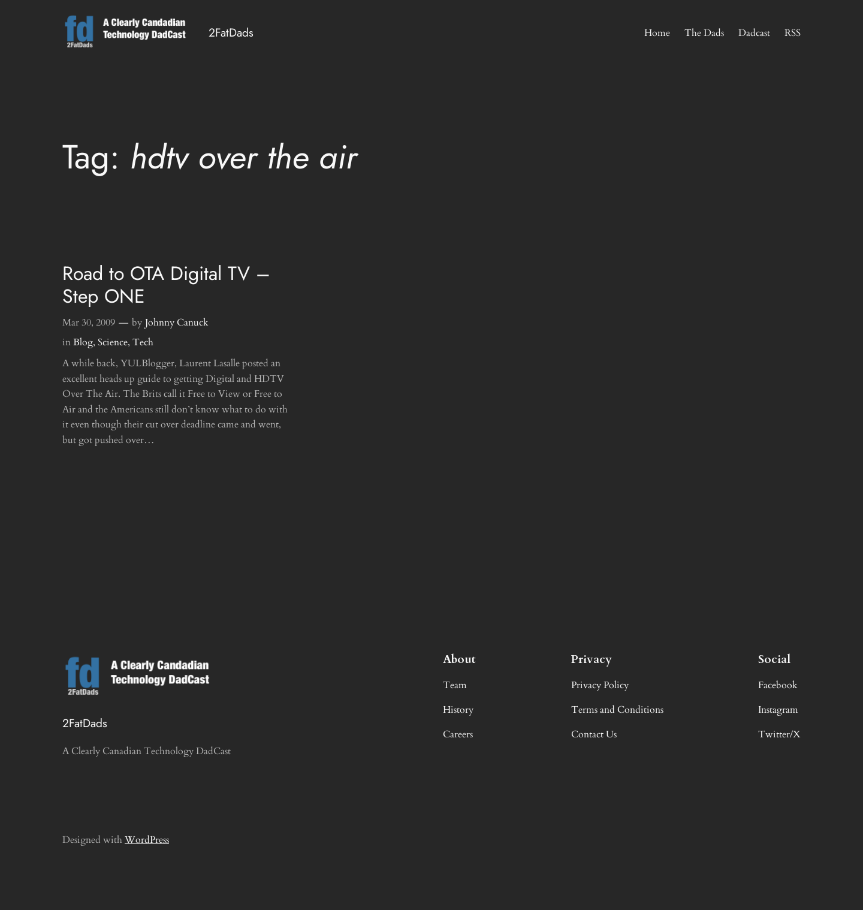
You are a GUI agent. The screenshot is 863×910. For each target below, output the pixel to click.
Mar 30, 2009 (88, 322)
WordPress (147, 839)
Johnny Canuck (177, 322)
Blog (83, 342)
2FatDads (231, 32)
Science (113, 342)
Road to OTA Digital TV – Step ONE (166, 285)
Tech (142, 342)
